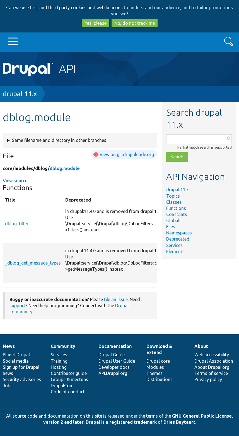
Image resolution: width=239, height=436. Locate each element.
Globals (174, 220)
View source (15, 180)
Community (63, 346)
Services (174, 245)
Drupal (93, 422)
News (9, 346)
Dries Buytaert (179, 422)
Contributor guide (69, 373)
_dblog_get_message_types (33, 262)
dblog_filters (18, 223)
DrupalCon (61, 385)
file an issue (116, 299)
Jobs (8, 385)
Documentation (115, 346)
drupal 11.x (20, 94)
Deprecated (177, 238)
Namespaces (179, 232)
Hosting (59, 367)
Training (59, 361)
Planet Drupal (16, 354)
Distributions (159, 379)
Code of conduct (68, 391)
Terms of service (211, 373)
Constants (176, 214)
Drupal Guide (111, 354)
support (17, 305)
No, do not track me (134, 23)
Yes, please (96, 23)
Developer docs (114, 367)
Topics (173, 195)
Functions (176, 208)
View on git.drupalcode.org (127, 154)
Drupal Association (213, 361)
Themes (154, 373)
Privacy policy (208, 379)
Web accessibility (211, 354)
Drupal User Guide (116, 361)
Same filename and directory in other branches (59, 140)
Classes (174, 202)
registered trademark (133, 422)
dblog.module (65, 168)
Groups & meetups (69, 379)
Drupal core (158, 361)
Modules (155, 367)
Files (170, 226)
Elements (175, 251)
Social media (16, 361)
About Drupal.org (211, 367)
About (201, 346)
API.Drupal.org (112, 373)
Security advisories (22, 379)
